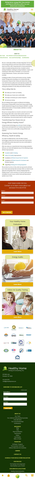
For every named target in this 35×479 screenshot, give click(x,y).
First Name (5, 397)
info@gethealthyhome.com (9, 381)
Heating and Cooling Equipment (18, 164)
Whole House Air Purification (19, 160)
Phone (3, 195)
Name (3, 190)
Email (3, 200)
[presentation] (11, 207)
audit (19, 125)
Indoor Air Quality (9, 155)
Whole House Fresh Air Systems (20, 158)
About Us (16, 53)
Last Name (5, 402)
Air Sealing (15, 153)
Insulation (7, 153)
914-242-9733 (6, 379)
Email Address (7, 391)
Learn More (17, 251)
